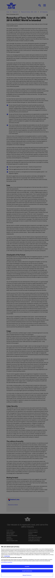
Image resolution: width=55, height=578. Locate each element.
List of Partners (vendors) (6, 563)
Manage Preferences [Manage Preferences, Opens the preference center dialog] (27, 576)
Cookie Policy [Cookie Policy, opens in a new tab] (7, 556)
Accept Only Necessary (27, 571)
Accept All (27, 567)
